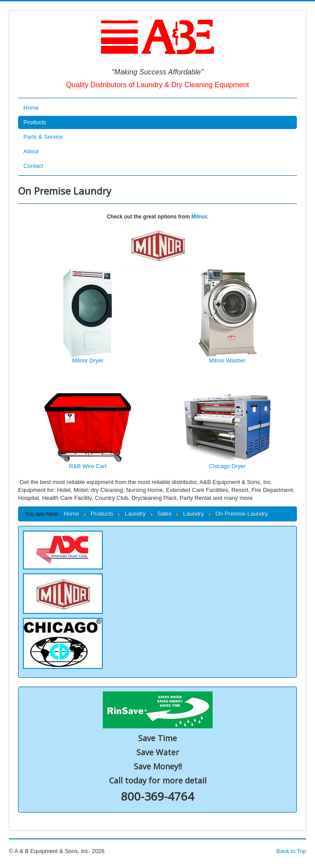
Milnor (199, 217)
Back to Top (291, 851)
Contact (33, 166)
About (30, 151)
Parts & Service (43, 136)
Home (31, 107)
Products (34, 122)
